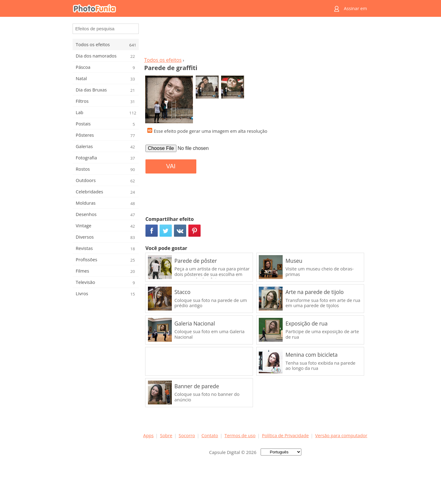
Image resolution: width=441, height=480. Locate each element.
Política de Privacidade (285, 435)
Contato (210, 435)
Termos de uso (239, 435)
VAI (170, 166)
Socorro (187, 435)
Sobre (166, 435)
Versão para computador (341, 435)
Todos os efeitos (163, 60)
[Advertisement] (255, 38)
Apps (148, 435)
